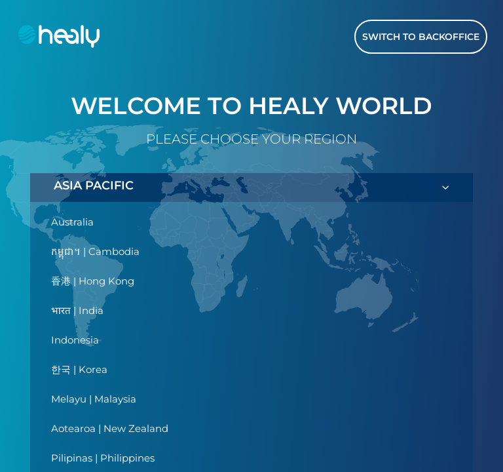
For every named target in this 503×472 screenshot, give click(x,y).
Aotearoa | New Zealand (109, 428)
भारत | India (77, 310)
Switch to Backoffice (420, 37)
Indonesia (75, 340)
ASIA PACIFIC (251, 187)
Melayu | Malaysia (93, 399)
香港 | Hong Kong (92, 281)
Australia (72, 222)
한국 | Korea (79, 369)
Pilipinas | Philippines (103, 458)
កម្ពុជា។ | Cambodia (95, 251)
